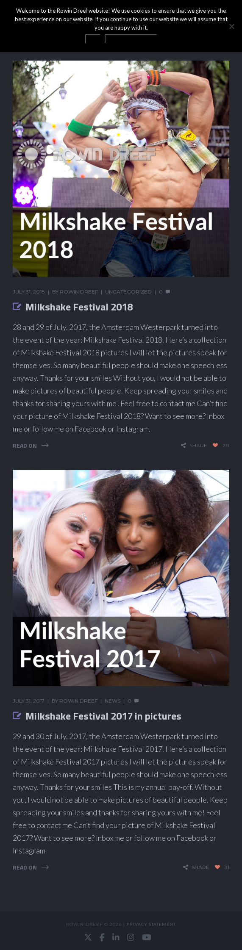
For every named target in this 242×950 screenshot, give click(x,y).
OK (93, 39)
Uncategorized (128, 291)
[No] (231, 26)
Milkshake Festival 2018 (79, 306)
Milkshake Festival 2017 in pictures (103, 715)
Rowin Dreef (79, 291)
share (198, 445)
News (112, 701)
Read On (25, 445)
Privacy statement (151, 924)
